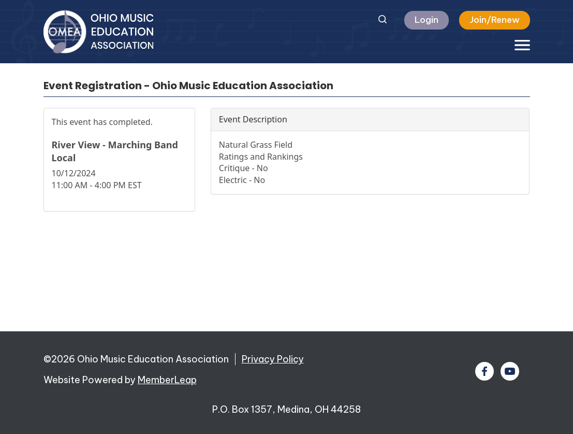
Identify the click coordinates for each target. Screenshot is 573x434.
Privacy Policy (273, 359)
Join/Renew (494, 19)
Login (426, 19)
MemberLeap (167, 380)
